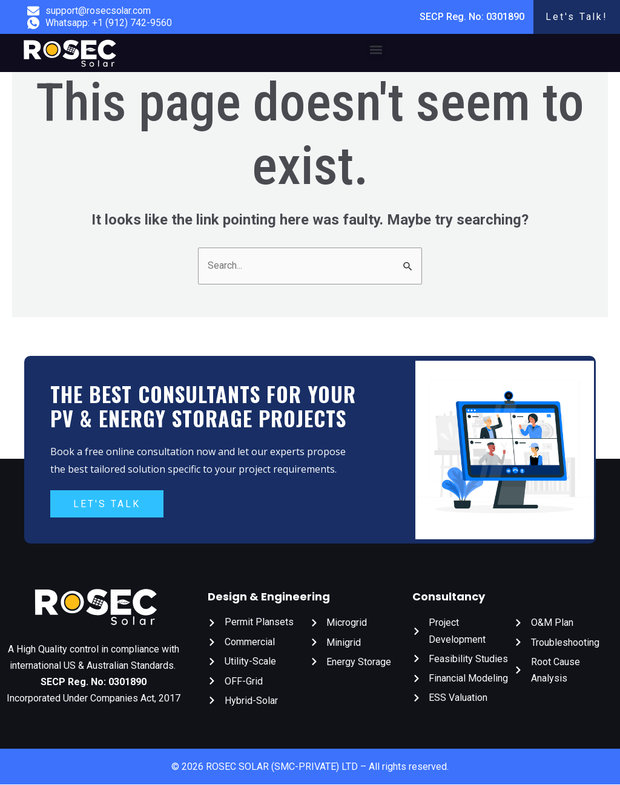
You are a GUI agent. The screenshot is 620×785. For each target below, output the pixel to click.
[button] (376, 50)
